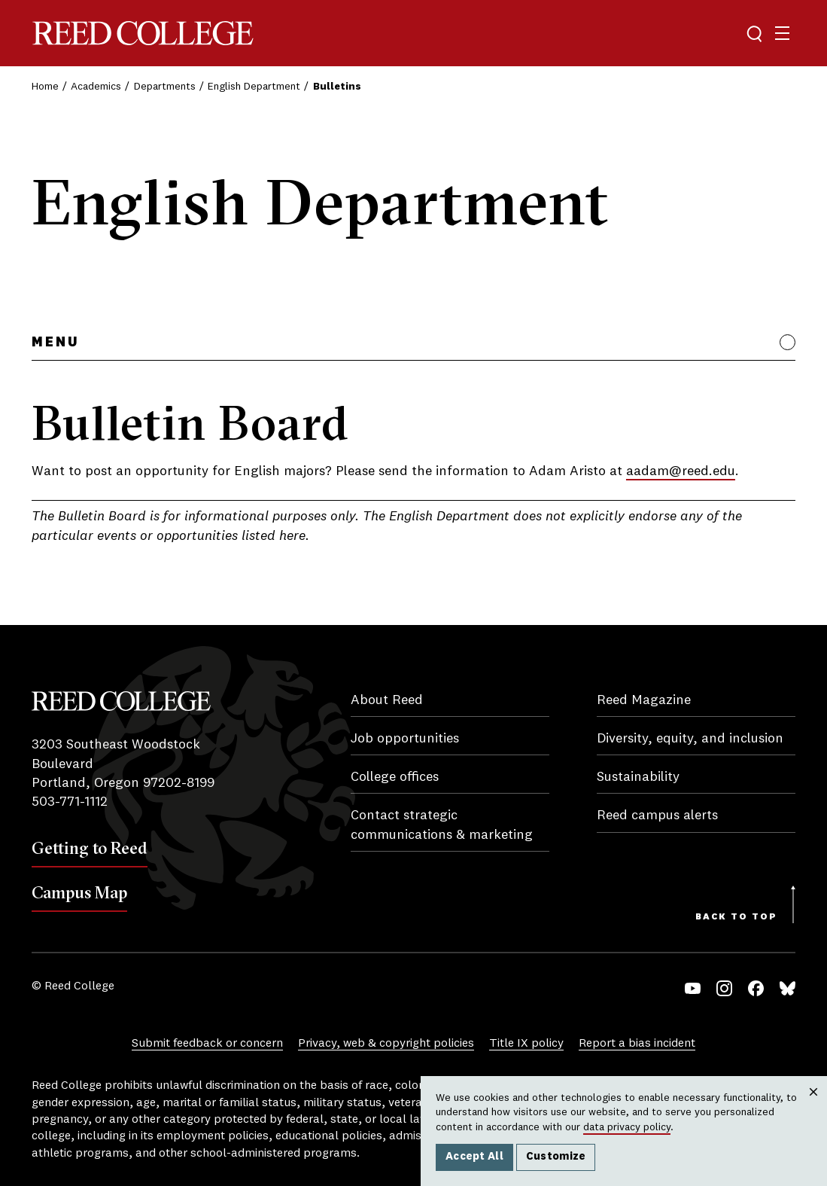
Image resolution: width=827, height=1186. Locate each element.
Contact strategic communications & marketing (442, 825)
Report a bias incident (637, 1044)
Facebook (756, 988)
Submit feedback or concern (207, 1044)
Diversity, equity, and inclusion (690, 738)
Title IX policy (526, 1044)
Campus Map (79, 892)
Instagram (724, 988)
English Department (254, 86)
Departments (165, 86)
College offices (395, 777)
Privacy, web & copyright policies (386, 1044)
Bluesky (787, 988)
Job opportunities (405, 738)
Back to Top (736, 917)
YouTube (693, 988)
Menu (55, 342)
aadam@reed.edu (680, 471)
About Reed (387, 700)
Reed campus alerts (657, 815)
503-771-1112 (70, 802)
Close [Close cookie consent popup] (813, 1107)
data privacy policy (626, 1127)
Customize (556, 1156)
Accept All (474, 1156)
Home (45, 86)
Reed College (143, 33)
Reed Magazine (644, 700)
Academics (96, 86)
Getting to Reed (89, 847)
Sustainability (638, 777)
